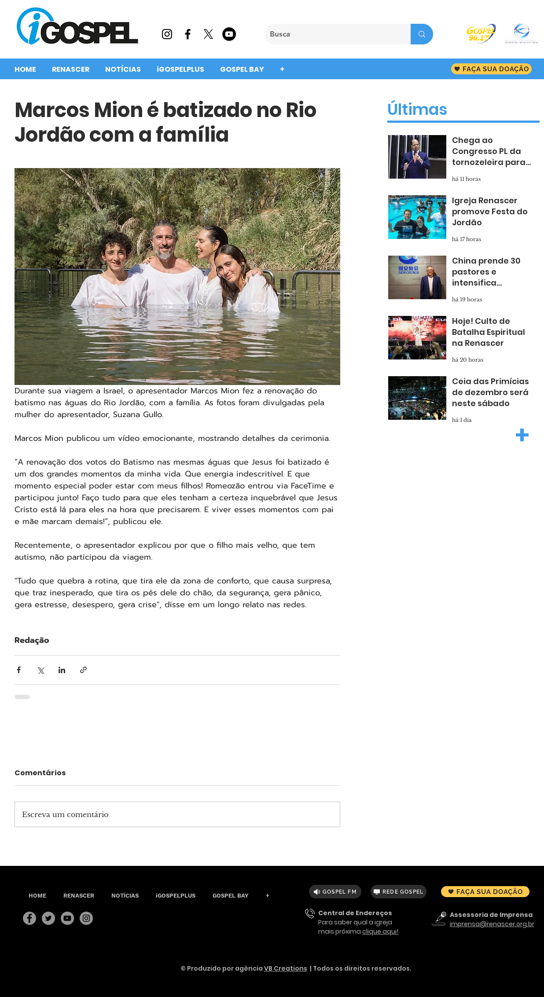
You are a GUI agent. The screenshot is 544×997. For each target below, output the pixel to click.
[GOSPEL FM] (335, 891)
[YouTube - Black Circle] (229, 34)
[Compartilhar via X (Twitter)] (40, 670)
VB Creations (285, 968)
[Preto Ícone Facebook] (188, 34)
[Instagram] (86, 918)
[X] (208, 34)
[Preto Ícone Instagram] (167, 34)
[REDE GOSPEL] (398, 891)
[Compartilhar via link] (83, 670)
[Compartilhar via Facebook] (19, 670)
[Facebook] (29, 918)
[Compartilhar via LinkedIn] (62, 670)
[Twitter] (48, 918)
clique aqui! (380, 931)
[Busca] (331, 34)
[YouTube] (67, 918)
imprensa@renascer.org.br (492, 924)
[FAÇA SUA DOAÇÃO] (491, 68)
